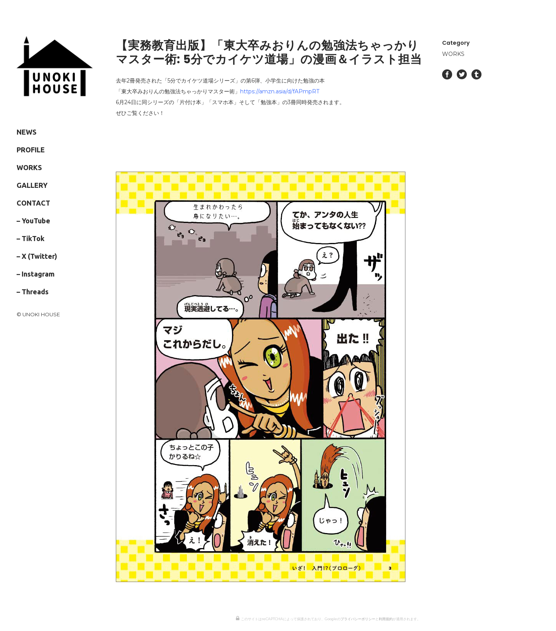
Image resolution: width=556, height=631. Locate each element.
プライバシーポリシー (358, 619)
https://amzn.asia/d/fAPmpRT (279, 91)
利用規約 (386, 619)
